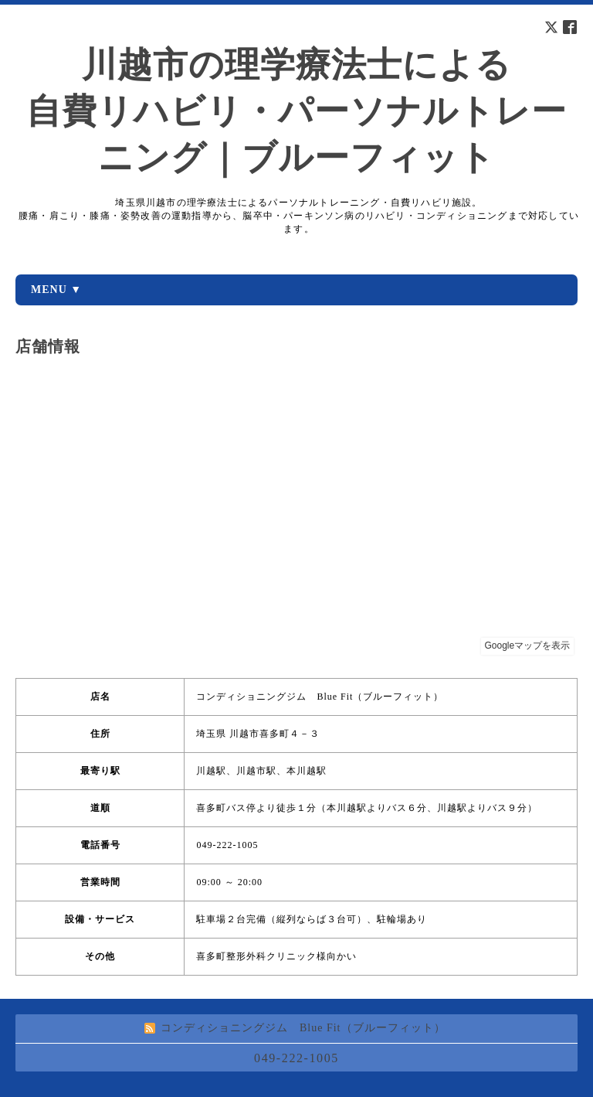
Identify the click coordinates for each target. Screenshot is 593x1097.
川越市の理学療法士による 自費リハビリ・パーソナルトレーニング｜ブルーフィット (296, 111)
